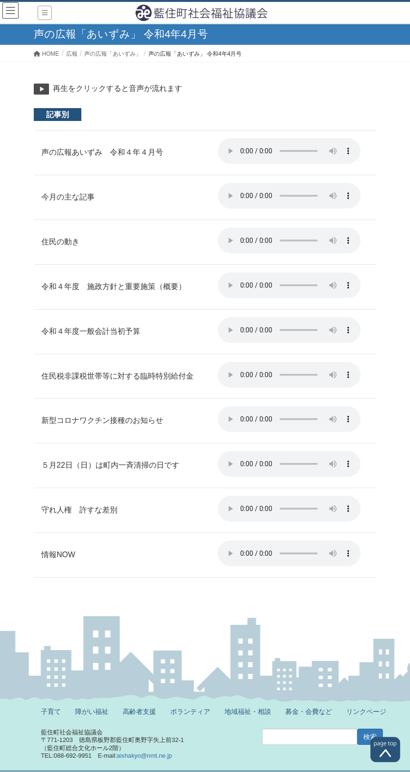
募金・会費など (308, 711)
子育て (51, 711)
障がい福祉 (91, 711)
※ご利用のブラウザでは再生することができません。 (289, 151)
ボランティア (190, 711)
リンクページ (366, 711)
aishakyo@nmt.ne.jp (144, 755)
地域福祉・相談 (248, 711)
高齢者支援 (139, 711)
